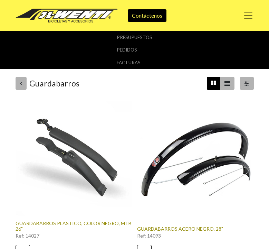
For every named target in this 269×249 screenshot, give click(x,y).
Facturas (129, 62)
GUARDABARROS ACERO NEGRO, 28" (180, 229)
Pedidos (127, 50)
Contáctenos (147, 15)
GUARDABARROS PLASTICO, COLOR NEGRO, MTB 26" (74, 226)
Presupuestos (134, 37)
